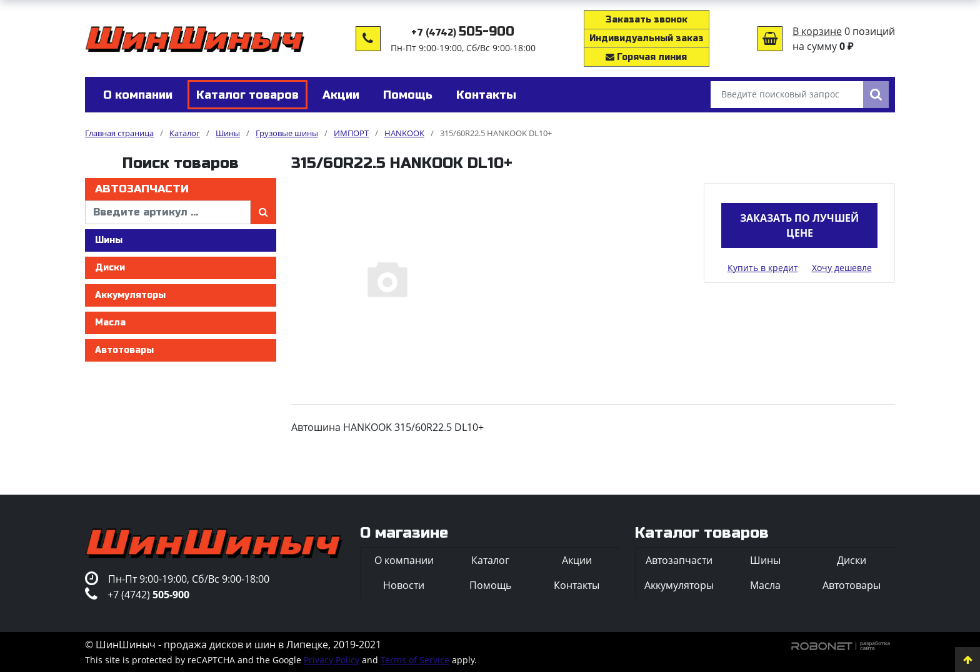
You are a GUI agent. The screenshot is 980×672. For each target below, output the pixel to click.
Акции (577, 560)
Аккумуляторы (130, 295)
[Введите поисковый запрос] (787, 94)
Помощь (490, 585)
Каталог (490, 560)
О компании (404, 560)
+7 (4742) (462, 32)
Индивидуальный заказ (646, 38)
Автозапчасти (142, 188)
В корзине (817, 31)
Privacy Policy (331, 660)
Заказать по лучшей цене (799, 225)
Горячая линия (646, 57)
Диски (110, 267)
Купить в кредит (763, 268)
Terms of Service (415, 660)
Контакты (576, 585)
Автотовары (124, 350)
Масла (110, 322)
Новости (403, 585)
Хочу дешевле (842, 268)
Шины (108, 240)
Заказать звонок (647, 19)
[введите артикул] (168, 212)
